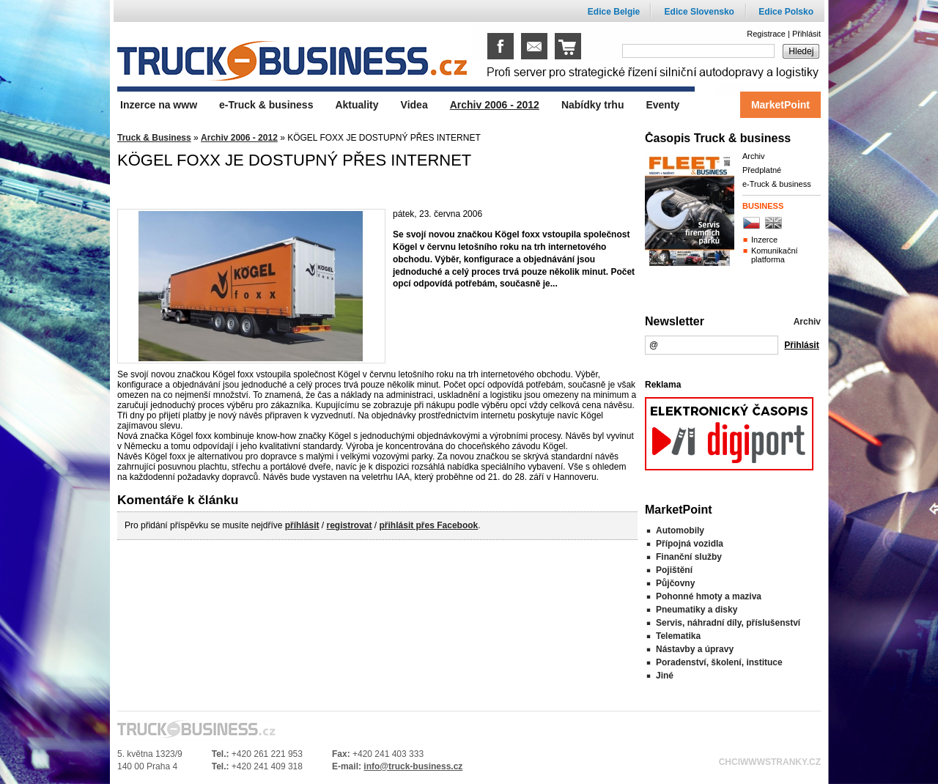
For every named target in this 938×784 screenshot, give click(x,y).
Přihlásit (806, 33)
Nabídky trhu (592, 105)
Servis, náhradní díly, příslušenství (728, 623)
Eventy (662, 105)
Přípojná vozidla (689, 544)
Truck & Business (154, 138)
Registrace (766, 33)
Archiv (753, 156)
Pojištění (674, 570)
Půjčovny (675, 583)
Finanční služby (689, 557)
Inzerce (764, 239)
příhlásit (302, 525)
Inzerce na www (158, 105)
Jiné (664, 675)
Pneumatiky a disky (696, 609)
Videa (414, 105)
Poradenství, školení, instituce (719, 662)
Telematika (678, 636)
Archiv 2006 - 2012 (239, 138)
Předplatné (761, 170)
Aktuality (356, 105)
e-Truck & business (776, 184)
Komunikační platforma (774, 255)
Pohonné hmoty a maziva (708, 596)
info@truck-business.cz (412, 766)
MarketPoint (780, 105)
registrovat (349, 525)
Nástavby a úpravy (695, 649)
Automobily (680, 530)
